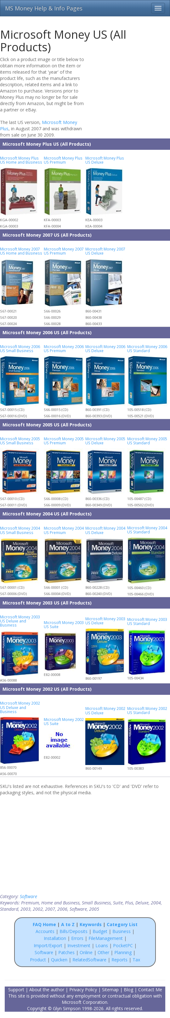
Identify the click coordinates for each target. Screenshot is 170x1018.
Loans (101, 945)
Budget (100, 931)
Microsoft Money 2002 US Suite (64, 721)
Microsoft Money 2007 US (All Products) (47, 235)
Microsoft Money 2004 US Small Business (20, 530)
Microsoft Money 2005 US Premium (64, 440)
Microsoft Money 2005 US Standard (147, 440)
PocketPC (123, 945)
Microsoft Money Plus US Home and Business (21, 160)
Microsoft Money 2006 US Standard (147, 348)
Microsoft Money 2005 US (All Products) (47, 425)
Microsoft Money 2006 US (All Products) (47, 332)
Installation (55, 938)
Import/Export (48, 945)
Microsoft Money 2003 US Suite (64, 624)
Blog (128, 990)
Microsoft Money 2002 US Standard (147, 710)
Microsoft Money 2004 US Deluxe (105, 530)
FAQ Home (44, 924)
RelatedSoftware (89, 960)
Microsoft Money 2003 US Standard (147, 621)
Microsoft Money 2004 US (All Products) (47, 514)
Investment (78, 945)
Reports (119, 960)
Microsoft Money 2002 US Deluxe (105, 710)
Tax (136, 960)
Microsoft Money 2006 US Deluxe (105, 348)
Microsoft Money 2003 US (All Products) (47, 603)
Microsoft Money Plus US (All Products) (47, 144)
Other (103, 952)
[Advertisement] (129, 96)
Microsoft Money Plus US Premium (63, 160)
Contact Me (150, 990)
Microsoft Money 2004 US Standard (147, 529)
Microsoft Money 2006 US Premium (64, 348)
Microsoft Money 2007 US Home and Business (21, 251)
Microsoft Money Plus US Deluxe (104, 160)
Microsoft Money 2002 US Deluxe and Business (20, 707)
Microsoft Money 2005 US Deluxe (105, 440)
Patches (66, 952)
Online (86, 952)
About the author (46, 990)
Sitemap (110, 990)
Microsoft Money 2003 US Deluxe (105, 620)
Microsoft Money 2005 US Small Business (20, 440)
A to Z (68, 924)
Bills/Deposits (74, 931)
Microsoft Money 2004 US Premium (64, 530)
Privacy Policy (83, 990)
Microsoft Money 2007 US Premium (64, 251)
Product (38, 960)
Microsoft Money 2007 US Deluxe (105, 251)
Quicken (59, 960)
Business (122, 931)
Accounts (45, 931)
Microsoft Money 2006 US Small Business (20, 348)
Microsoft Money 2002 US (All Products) (47, 689)
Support (16, 990)
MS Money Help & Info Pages (43, 8)
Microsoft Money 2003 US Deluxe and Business (20, 620)
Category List (122, 924)
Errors (78, 938)
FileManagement (105, 938)
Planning (123, 952)
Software (28, 896)
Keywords (91, 924)
